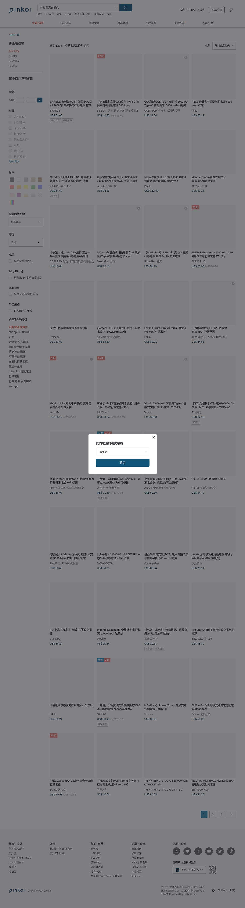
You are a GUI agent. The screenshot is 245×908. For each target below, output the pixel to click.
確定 (123, 462)
